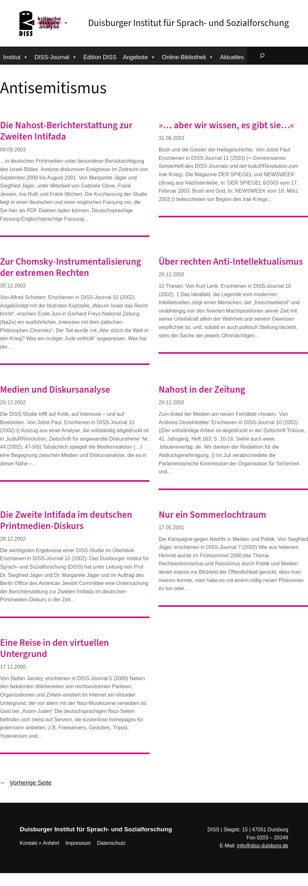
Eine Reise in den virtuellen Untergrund (54, 648)
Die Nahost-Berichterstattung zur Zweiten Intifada (66, 131)
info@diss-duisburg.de (262, 845)
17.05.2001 (171, 527)
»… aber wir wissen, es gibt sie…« (226, 125)
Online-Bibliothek (188, 56)
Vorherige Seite (26, 783)
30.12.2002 (13, 285)
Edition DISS (99, 57)
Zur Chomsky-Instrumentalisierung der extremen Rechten (70, 267)
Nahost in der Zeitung (201, 390)
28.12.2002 (13, 539)
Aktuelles (232, 57)
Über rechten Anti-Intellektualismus (230, 262)
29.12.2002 (171, 274)
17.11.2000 (13, 667)
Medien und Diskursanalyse (55, 390)
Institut (15, 56)
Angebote (139, 56)
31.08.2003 (171, 138)
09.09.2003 (13, 149)
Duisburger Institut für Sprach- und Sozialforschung (188, 23)
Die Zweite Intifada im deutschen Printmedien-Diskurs (66, 520)
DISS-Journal (56, 56)
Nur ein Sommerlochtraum (212, 515)
